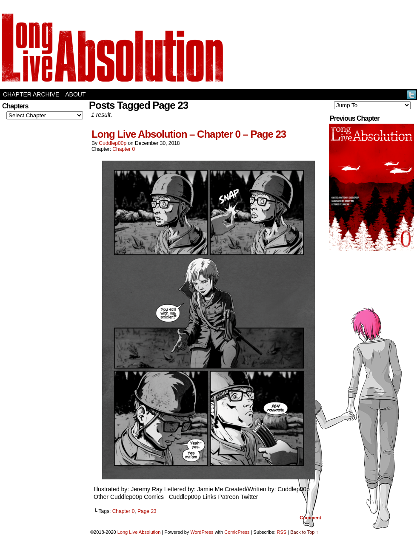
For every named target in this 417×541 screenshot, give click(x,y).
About (75, 94)
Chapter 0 (123, 149)
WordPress (201, 532)
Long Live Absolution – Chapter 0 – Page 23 (188, 134)
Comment (310, 517)
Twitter (411, 94)
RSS (282, 532)
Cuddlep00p (112, 143)
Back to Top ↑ (304, 532)
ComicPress (236, 532)
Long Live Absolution (139, 532)
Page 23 (147, 511)
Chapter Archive (31, 94)
